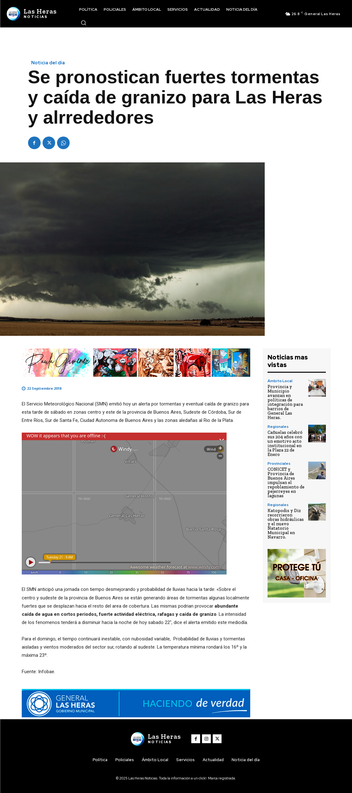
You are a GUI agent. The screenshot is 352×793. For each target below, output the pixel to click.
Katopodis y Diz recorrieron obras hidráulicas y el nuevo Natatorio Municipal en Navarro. (286, 524)
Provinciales (279, 463)
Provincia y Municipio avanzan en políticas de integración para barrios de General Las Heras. (285, 402)
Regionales (278, 427)
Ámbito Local (280, 381)
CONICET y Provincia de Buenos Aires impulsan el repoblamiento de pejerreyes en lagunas (286, 483)
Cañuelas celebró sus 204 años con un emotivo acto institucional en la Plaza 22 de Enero (285, 443)
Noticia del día (48, 63)
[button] (83, 23)
